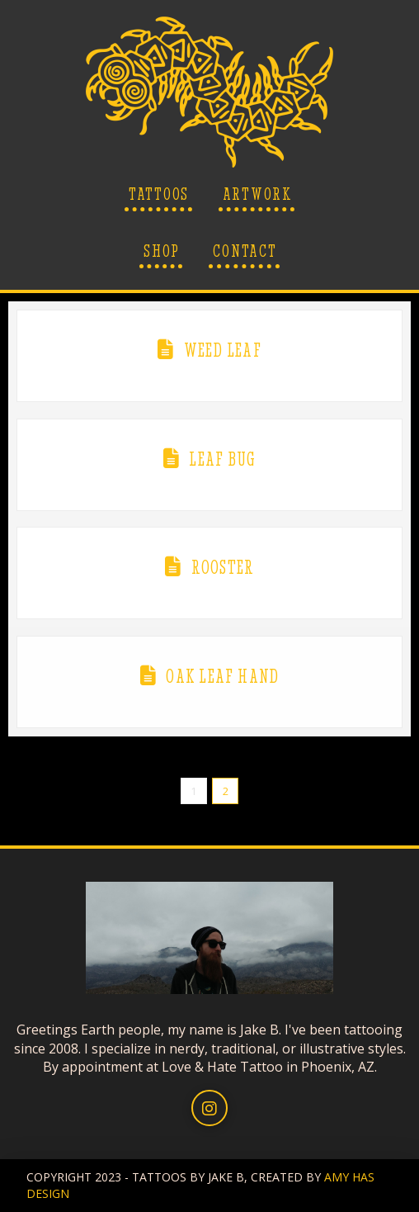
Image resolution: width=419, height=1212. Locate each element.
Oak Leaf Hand (222, 676)
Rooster (223, 567)
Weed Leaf (222, 350)
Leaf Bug (222, 459)
